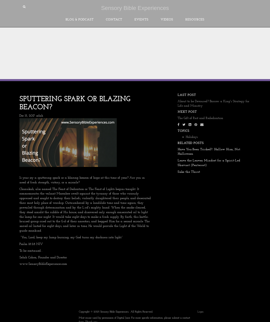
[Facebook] (178, 125)
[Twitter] (183, 125)
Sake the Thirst (189, 172)
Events (141, 19)
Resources (194, 19)
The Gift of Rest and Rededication (200, 118)
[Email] (202, 125)
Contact (114, 19)
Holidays (192, 137)
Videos (167, 19)
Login (200, 311)
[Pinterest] (195, 125)
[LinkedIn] (190, 125)
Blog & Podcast (80, 19)
